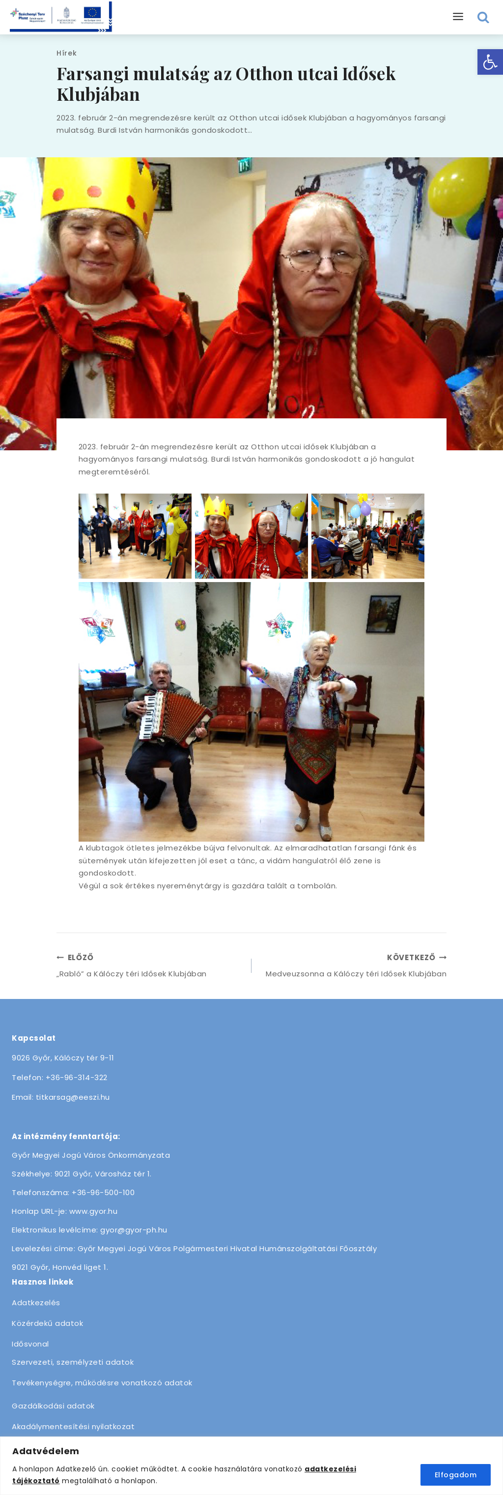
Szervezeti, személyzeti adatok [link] (73, 1362)
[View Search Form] (484, 17)
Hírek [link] (66, 53)
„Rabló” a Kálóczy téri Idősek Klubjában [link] (150, 965)
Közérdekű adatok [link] (47, 1323)
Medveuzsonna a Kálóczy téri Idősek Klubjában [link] (353, 965)
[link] (490, 62)
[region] (251, 1465)
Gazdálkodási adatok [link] (53, 1406)
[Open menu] (458, 17)
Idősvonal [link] (30, 1344)
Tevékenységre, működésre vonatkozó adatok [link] (102, 1383)
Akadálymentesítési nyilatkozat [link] (73, 1426)
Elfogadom (456, 1475)
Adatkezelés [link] (36, 1302)
